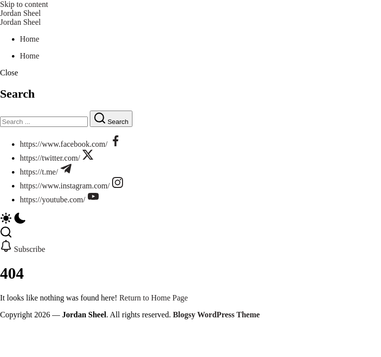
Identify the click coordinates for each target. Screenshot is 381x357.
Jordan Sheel (20, 13)
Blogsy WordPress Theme (216, 314)
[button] (190, 72)
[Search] (44, 122)
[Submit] (111, 119)
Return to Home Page (153, 298)
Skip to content (24, 4)
